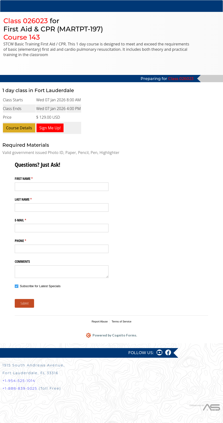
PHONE (26, 240)
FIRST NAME (29, 178)
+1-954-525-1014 (18, 381)
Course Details (19, 128)
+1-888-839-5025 (19, 388)
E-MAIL (26, 220)
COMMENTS (22, 261)
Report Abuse (100, 321)
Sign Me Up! (50, 128)
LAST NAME (29, 199)
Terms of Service (121, 321)
